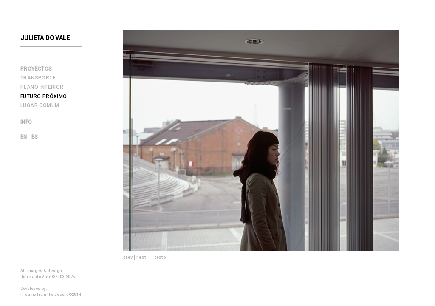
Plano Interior (42, 87)
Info (26, 122)
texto (160, 257)
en (23, 137)
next (141, 257)
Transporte (38, 78)
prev (128, 257)
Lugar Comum (39, 105)
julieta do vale (45, 37)
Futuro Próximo (43, 96)
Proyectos (36, 69)
